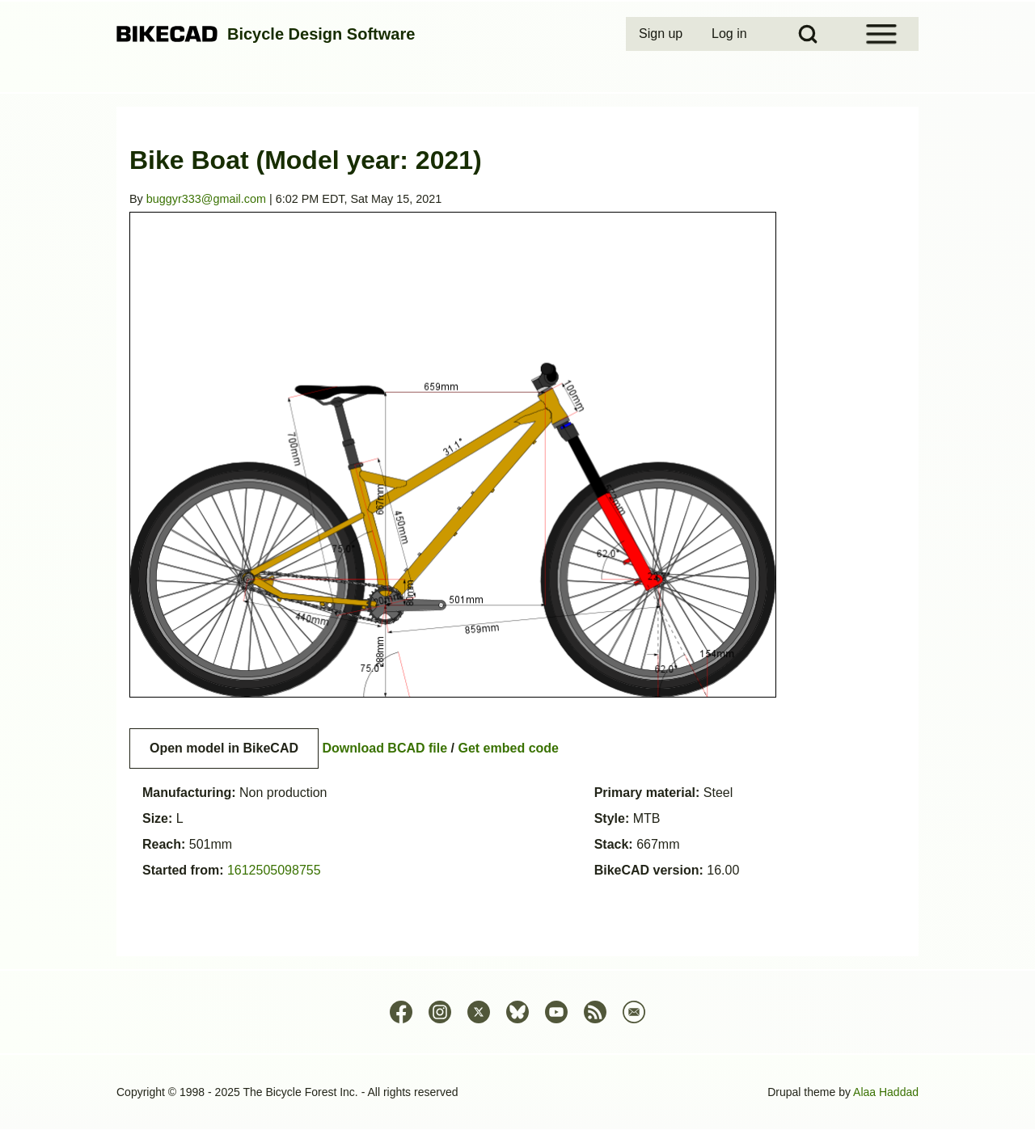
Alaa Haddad (886, 1092)
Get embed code (508, 748)
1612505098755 (274, 870)
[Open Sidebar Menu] (881, 34)
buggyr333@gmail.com (206, 198)
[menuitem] (662, 34)
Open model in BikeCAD (224, 748)
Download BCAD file (384, 748)
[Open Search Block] (807, 34)
